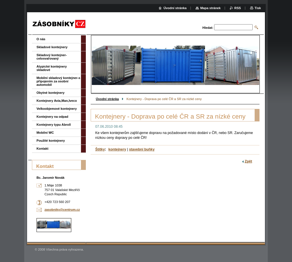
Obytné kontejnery (50, 92)
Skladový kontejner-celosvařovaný (51, 56)
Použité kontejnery (50, 140)
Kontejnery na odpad (52, 116)
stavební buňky (142, 149)
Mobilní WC (45, 132)
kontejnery (117, 149)
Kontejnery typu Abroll (53, 124)
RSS (237, 8)
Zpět (248, 161)
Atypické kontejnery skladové (51, 68)
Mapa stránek (210, 8)
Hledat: (207, 27)
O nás (40, 39)
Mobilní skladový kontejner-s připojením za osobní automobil (58, 81)
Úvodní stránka (107, 99)
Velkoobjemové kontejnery (56, 108)
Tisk (258, 8)
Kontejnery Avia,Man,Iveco (56, 100)
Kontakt (42, 148)
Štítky (100, 149)
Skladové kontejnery (52, 47)
